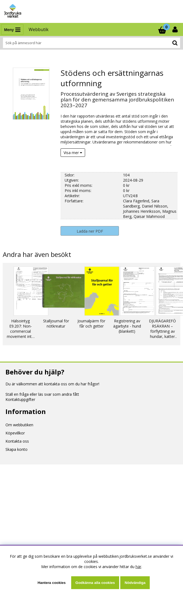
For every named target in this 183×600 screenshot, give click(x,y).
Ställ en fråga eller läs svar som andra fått (42, 394)
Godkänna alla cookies (95, 583)
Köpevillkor (15, 433)
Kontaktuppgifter (20, 399)
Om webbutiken (19, 424)
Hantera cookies (52, 583)
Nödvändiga (135, 583)
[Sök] (91, 42)
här (138, 566)
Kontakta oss (17, 441)
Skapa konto (16, 449)
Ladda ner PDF (90, 231)
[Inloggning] (175, 29)
